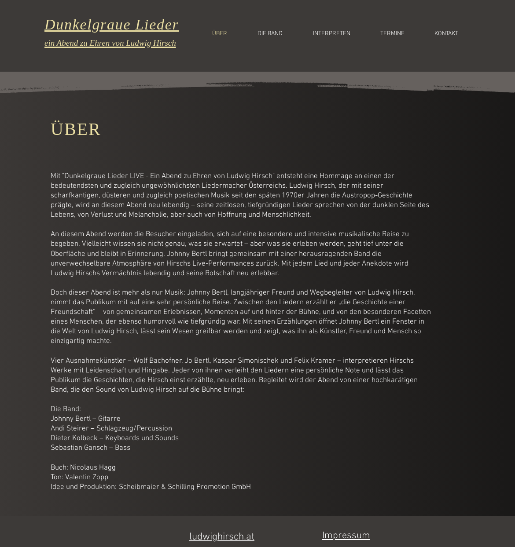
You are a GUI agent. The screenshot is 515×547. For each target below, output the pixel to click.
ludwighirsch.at (221, 537)
